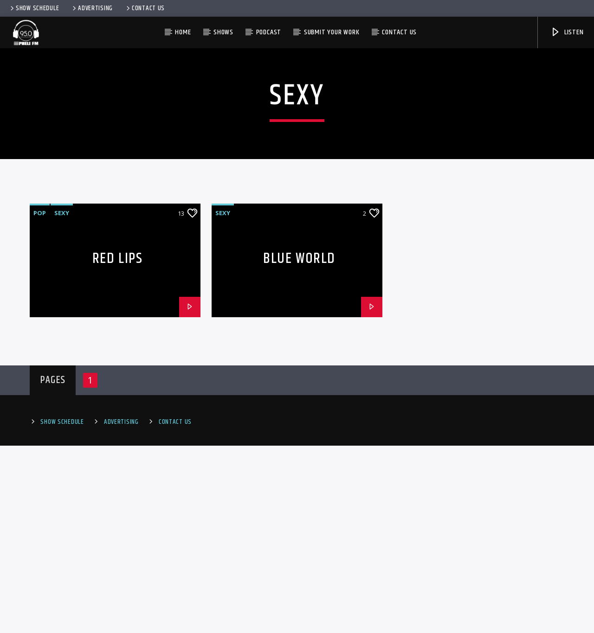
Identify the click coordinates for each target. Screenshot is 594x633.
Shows (223, 32)
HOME (183, 32)
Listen (567, 32)
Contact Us (145, 8)
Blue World (299, 446)
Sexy (61, 400)
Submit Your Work (332, 32)
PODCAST (269, 32)
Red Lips (117, 446)
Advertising (92, 8)
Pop (39, 400)
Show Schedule (34, 8)
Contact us (399, 32)
